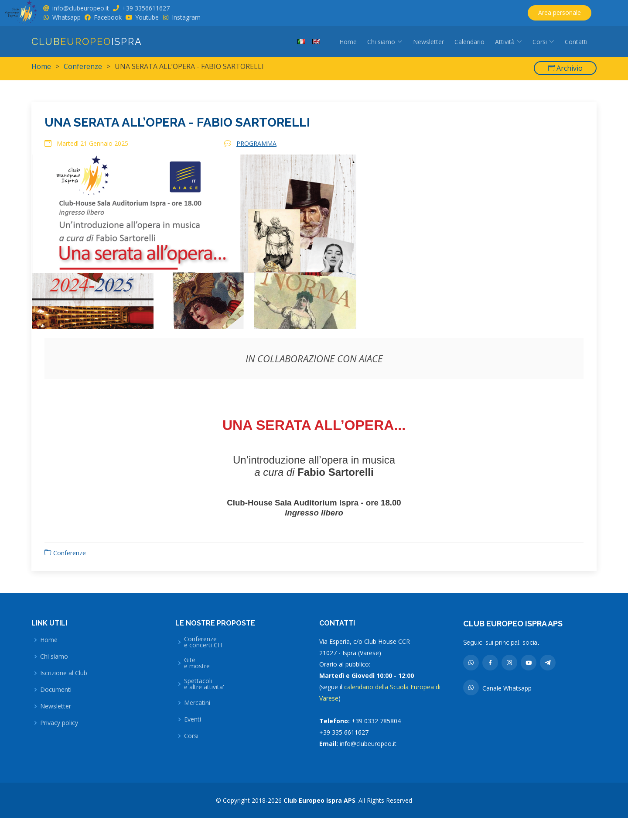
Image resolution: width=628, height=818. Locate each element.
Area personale (559, 12)
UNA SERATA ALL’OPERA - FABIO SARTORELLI (177, 127)
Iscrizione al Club (63, 673)
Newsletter (428, 42)
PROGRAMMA (256, 148)
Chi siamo (54, 656)
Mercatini (197, 703)
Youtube (147, 17)
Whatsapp (66, 17)
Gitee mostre (197, 663)
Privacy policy (59, 723)
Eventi (192, 719)
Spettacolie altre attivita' (204, 684)
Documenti (56, 690)
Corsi (191, 736)
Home (348, 42)
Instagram (186, 17)
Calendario (469, 42)
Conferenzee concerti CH (203, 642)
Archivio (565, 68)
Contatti (576, 42)
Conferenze (83, 66)
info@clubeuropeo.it (80, 8)
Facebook (108, 17)
